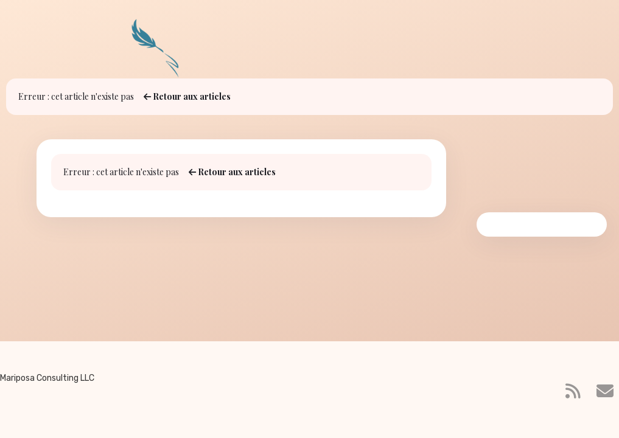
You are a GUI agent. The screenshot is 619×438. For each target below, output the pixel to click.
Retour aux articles (187, 96)
